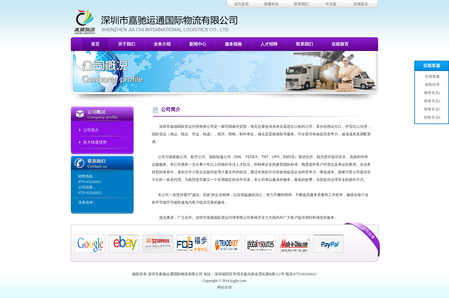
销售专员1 (431, 93)
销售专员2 (431, 101)
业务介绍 (162, 44)
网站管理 (224, 287)
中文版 (330, 4)
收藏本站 (271, 4)
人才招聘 (268, 44)
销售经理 (432, 85)
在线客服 (431, 65)
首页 (95, 44)
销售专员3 (431, 109)
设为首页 (241, 4)
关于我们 (126, 44)
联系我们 (301, 4)
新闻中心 (197, 44)
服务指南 (233, 44)
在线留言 (360, 4)
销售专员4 (431, 117)
